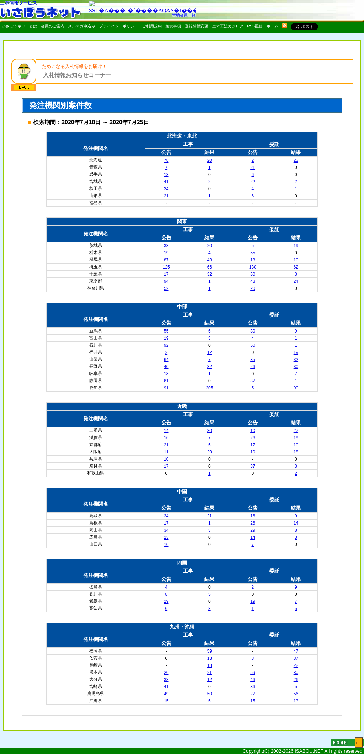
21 (252, 167)
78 (166, 160)
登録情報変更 (196, 26)
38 (166, 679)
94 (166, 281)
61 (166, 380)
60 (252, 274)
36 (252, 686)
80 (296, 672)
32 (209, 274)
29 (209, 452)
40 (166, 366)
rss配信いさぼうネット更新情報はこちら (284, 25)
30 (252, 331)
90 (296, 388)
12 (209, 352)
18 (252, 259)
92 (166, 345)
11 (166, 452)
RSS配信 (255, 26)
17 (166, 274)
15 (166, 701)
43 (209, 259)
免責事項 (173, 26)
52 (166, 288)
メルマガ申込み (81, 26)
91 (166, 388)
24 (166, 188)
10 (296, 259)
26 (252, 366)
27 (296, 430)
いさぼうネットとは (19, 26)
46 (252, 679)
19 (296, 245)
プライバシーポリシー (118, 26)
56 (296, 693)
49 (166, 693)
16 (166, 437)
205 (209, 388)
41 (166, 181)
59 (209, 651)
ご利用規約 (152, 26)
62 (296, 267)
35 (252, 359)
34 (166, 516)
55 (252, 252)
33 (166, 245)
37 (252, 380)
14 (166, 430)
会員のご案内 (52, 26)
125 (166, 267)
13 (166, 174)
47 (296, 651)
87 (166, 259)
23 (296, 160)
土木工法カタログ (227, 26)
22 (252, 181)
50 (252, 345)
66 (209, 267)
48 (252, 281)
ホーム (272, 26)
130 (252, 267)
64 (166, 359)
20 (209, 160)
